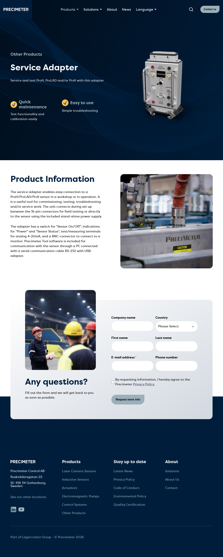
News (126, 9)
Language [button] (144, 9)
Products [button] (68, 9)
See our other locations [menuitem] (28, 497)
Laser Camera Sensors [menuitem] (79, 471)
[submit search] (191, 9)
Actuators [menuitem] (69, 488)
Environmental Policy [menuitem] (130, 496)
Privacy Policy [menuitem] (124, 479)
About (112, 9)
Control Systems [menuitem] (74, 505)
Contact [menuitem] (171, 488)
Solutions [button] (91, 9)
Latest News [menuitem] (123, 471)
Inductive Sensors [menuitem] (75, 479)
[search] (191, 9)
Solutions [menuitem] (172, 471)
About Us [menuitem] (172, 479)
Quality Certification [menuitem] (129, 505)
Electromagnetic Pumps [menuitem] (80, 496)
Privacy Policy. (144, 384)
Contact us (210, 9)
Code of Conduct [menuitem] (126, 488)
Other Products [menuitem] (74, 513)
